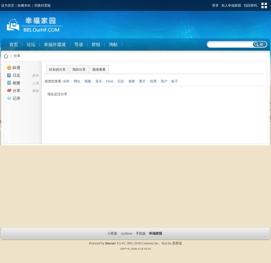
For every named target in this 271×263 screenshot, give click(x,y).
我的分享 (79, 69)
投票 (153, 81)
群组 (96, 44)
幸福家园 (156, 233)
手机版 (141, 233)
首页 (13, 44)
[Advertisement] (135, 186)
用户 (164, 81)
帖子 (174, 81)
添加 (35, 91)
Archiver (126, 233)
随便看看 (99, 69)
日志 (13, 75)
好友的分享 (57, 69)
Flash (109, 81)
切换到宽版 (42, 5)
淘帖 (113, 44)
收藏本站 (24, 5)
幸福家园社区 (6, 56)
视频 (87, 81)
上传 (35, 83)
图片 (142, 81)
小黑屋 (112, 233)
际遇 (13, 68)
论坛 (31, 44)
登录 (215, 5)
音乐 (98, 81)
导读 (78, 44)
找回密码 (250, 5)
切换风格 (264, 5)
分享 (17, 56)
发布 (35, 75)
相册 (13, 83)
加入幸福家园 (231, 5)
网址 (77, 81)
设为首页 (7, 5)
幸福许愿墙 (55, 44)
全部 (66, 81)
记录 (13, 98)
